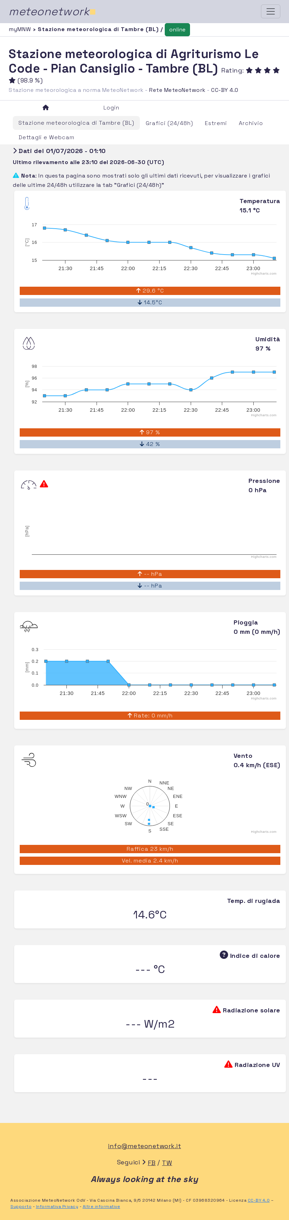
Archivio (251, 123)
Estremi (216, 123)
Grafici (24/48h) (169, 123)
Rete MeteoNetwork (177, 90)
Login (111, 107)
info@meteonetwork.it (144, 1146)
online (177, 29)
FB (152, 1163)
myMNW (21, 29)
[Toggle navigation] (270, 11)
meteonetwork (52, 11)
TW (167, 1163)
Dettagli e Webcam (46, 137)
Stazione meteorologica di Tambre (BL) (76, 122)
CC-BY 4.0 (224, 90)
